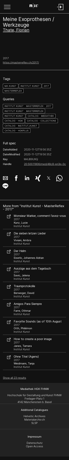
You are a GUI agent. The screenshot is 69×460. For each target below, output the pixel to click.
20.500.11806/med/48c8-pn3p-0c (45, 164)
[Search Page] (34, 6)
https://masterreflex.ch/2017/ (21, 62)
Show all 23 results (14, 377)
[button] (7, 7)
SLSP (34, 423)
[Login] (60, 10)
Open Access (34, 446)
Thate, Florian (16, 30)
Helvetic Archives (34, 416)
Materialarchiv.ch (34, 419)
